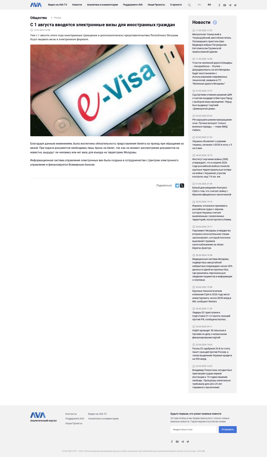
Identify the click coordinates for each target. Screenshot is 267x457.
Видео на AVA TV (57, 4)
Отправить (228, 429)
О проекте (176, 4)
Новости (77, 4)
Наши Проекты (156, 4)
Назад (57, 17)
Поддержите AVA (133, 4)
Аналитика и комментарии (102, 4)
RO (209, 4)
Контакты (71, 414)
